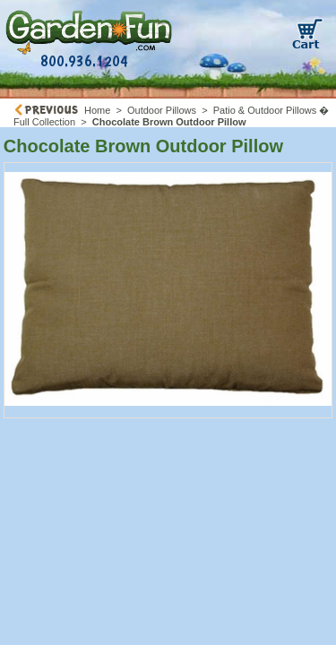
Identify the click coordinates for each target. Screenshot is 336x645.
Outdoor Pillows (161, 110)
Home (97, 110)
